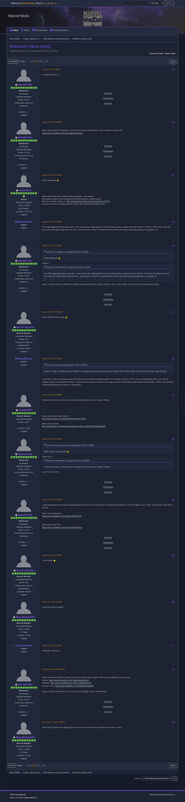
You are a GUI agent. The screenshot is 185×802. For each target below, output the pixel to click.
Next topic (170, 53)
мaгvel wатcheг (25, 327)
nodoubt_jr (25, 190)
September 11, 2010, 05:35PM (53, 722)
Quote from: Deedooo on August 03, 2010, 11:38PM (66, 365)
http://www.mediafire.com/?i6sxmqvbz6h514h (71, 683)
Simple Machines (30, 798)
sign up (53, 3)
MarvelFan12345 (25, 617)
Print (173, 62)
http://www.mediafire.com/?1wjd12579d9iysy (62, 527)
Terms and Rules (161, 794)
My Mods (108, 93)
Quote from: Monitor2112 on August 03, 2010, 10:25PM (68, 267)
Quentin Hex (25, 84)
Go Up (11, 765)
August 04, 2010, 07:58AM (52, 358)
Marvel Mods (18, 16)
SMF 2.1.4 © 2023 (16, 798)
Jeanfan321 (25, 410)
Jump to (137, 778)
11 (47, 61)
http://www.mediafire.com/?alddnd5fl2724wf (61, 516)
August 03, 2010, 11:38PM (52, 245)
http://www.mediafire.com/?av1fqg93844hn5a (62, 133)
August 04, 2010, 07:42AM (52, 312)
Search (25, 30)
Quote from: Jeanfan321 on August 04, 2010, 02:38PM (68, 460)
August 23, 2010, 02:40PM (52, 602)
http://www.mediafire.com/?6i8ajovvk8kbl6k (74, 686)
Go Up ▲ (171, 794)
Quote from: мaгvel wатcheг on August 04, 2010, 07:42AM (69, 445)
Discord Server (39, 30)
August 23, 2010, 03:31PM (52, 645)
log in (44, 3)
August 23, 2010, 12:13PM (52, 555)
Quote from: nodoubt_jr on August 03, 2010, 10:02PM (67, 252)
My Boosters (108, 98)
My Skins (108, 103)
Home (14, 30)
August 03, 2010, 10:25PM (52, 222)
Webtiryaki (22, 794)
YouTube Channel (59, 30)
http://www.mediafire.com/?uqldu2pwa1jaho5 (69, 680)
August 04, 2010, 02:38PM (52, 395)
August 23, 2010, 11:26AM (52, 500)
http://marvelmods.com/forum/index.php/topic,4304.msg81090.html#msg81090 (73, 426)
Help (151, 794)
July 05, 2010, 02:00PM (51, 69)
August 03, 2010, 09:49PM (52, 122)
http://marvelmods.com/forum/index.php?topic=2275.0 (88, 201)
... (44, 61)
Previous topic (156, 53)
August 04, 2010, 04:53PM (52, 439)
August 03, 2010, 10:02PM (52, 175)
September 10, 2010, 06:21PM (53, 669)
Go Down (13, 61)
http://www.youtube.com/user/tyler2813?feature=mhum (64, 419)
